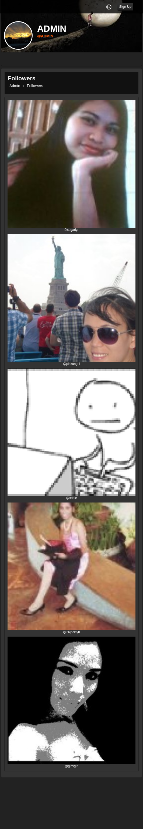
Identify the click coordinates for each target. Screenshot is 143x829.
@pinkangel (71, 364)
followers (35, 86)
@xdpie (71, 498)
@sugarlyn (71, 230)
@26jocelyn (71, 632)
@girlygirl (71, 766)
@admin (45, 36)
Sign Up (125, 7)
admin (14, 86)
